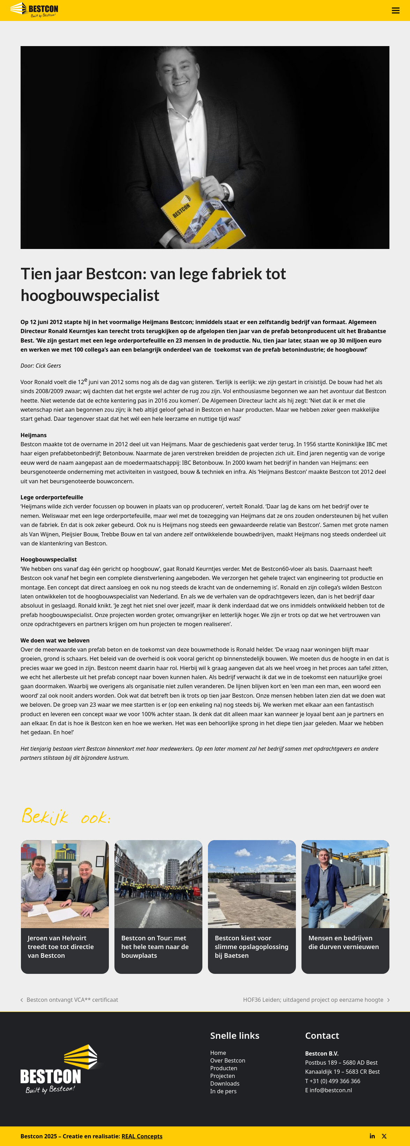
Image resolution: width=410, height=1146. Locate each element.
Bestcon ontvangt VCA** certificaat (69, 1000)
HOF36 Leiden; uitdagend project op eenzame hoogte (316, 1000)
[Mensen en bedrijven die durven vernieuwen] (345, 907)
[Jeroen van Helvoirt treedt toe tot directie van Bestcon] (65, 907)
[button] (396, 11)
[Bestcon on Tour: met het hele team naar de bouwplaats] (158, 907)
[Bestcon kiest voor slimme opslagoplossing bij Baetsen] (252, 907)
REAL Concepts (142, 1136)
